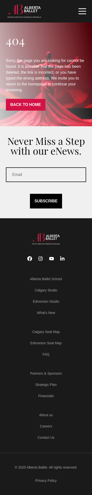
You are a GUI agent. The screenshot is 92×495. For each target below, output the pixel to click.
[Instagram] (40, 259)
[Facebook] (30, 259)
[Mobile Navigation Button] (82, 11)
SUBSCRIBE (45, 201)
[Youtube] (51, 259)
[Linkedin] (62, 259)
